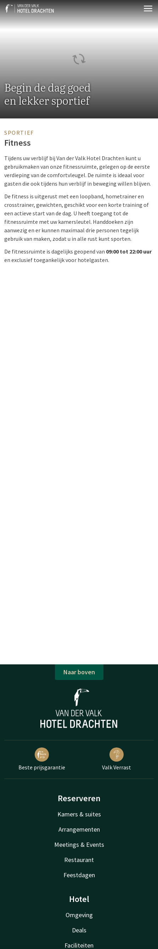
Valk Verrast (116, 759)
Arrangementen (79, 829)
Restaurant (79, 860)
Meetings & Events (79, 844)
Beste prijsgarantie (41, 759)
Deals (79, 930)
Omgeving (79, 915)
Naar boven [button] (79, 672)
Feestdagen (79, 875)
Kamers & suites (79, 814)
